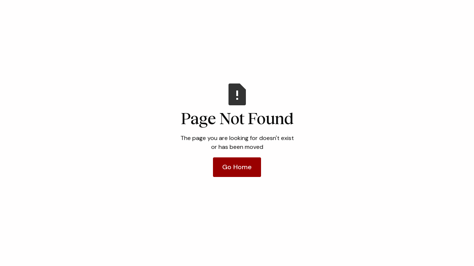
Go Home (237, 167)
